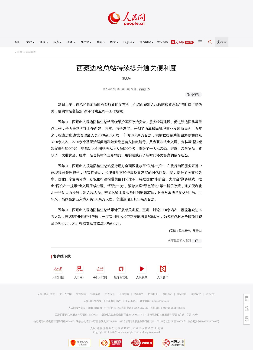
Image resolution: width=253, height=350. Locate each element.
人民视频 (142, 271)
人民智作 (163, 271)
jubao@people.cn (160, 301)
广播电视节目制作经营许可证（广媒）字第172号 (171, 314)
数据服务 (153, 294)
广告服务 (110, 294)
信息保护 (196, 294)
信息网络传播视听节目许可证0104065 (54, 321)
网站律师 (182, 294)
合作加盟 (124, 294)
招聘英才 (95, 294)
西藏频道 (31, 52)
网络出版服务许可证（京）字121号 (146, 321)
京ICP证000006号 (176, 321)
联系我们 (210, 294)
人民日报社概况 (46, 294)
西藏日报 (144, 89)
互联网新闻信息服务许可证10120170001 (76, 314)
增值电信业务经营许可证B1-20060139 (121, 314)
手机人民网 (100, 271)
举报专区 (162, 42)
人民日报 (58, 271)
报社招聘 (81, 294)
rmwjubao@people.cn (174, 308)
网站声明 (167, 294)
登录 (224, 42)
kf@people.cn (95, 308)
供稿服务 (139, 294)
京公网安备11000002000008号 (203, 321)
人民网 (18, 52)
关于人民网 (65, 294)
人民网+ (79, 271)
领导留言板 (121, 271)
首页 (17, 42)
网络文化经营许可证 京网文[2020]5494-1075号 (101, 321)
